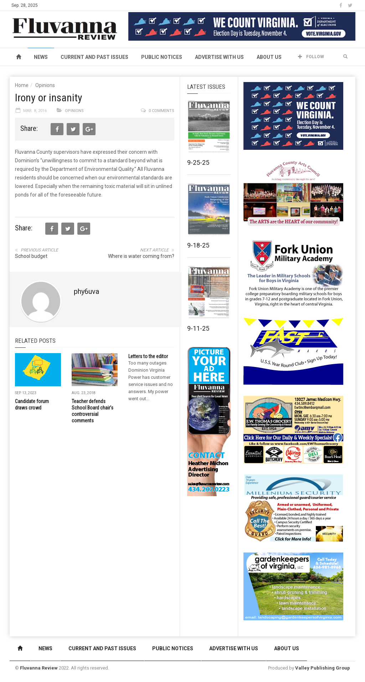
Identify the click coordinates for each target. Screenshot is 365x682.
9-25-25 (198, 162)
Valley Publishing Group (322, 668)
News (41, 57)
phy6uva (86, 291)
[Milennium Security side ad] (293, 507)
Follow (311, 56)
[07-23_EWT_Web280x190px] (293, 429)
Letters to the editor (148, 356)
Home (22, 85)
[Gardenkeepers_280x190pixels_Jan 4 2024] (293, 586)
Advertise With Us (219, 57)
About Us (269, 57)
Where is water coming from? (141, 256)
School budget (31, 256)
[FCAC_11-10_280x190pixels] (293, 194)
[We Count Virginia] (241, 26)
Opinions (45, 85)
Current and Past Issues (94, 57)
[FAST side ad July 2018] (293, 351)
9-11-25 (198, 328)
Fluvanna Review (39, 668)
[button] (345, 57)
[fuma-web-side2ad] (293, 272)
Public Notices (161, 57)
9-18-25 (198, 245)
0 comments (161, 110)
